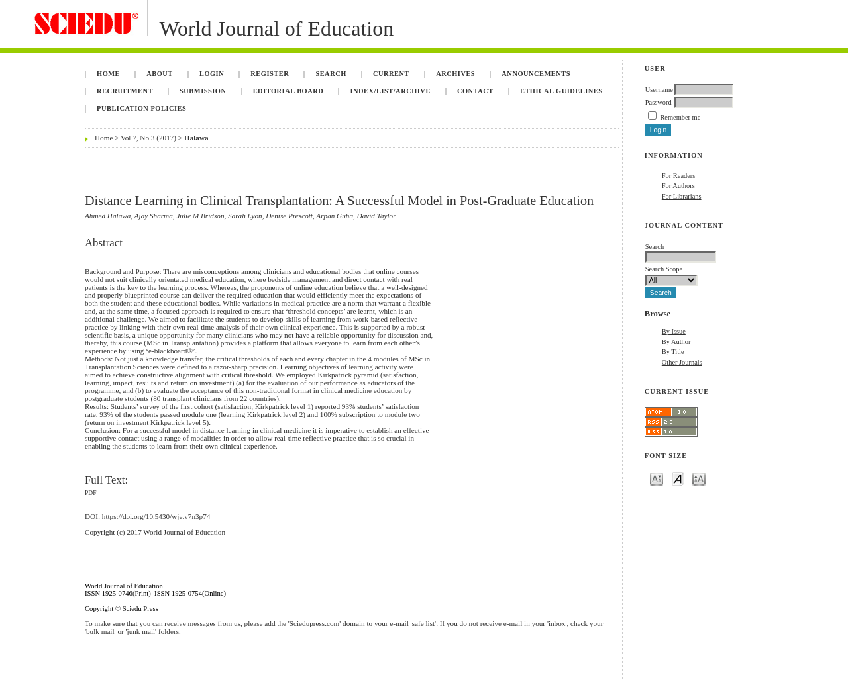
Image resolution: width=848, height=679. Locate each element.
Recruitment (125, 91)
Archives (455, 73)
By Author (676, 341)
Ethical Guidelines (561, 91)
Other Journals (682, 362)
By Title (673, 351)
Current (391, 73)
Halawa (196, 138)
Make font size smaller (656, 478)
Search (330, 73)
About (159, 73)
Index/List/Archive (390, 91)
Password (658, 102)
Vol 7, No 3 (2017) (148, 138)
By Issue (674, 331)
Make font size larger (699, 478)
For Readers (679, 175)
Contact (475, 91)
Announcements (536, 73)
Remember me (680, 117)
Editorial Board (288, 91)
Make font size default (677, 478)
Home (108, 73)
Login (211, 73)
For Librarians (682, 196)
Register (269, 73)
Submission (203, 91)
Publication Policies (141, 108)
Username (659, 89)
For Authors (678, 185)
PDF (90, 493)
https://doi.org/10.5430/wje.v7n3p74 (156, 516)
